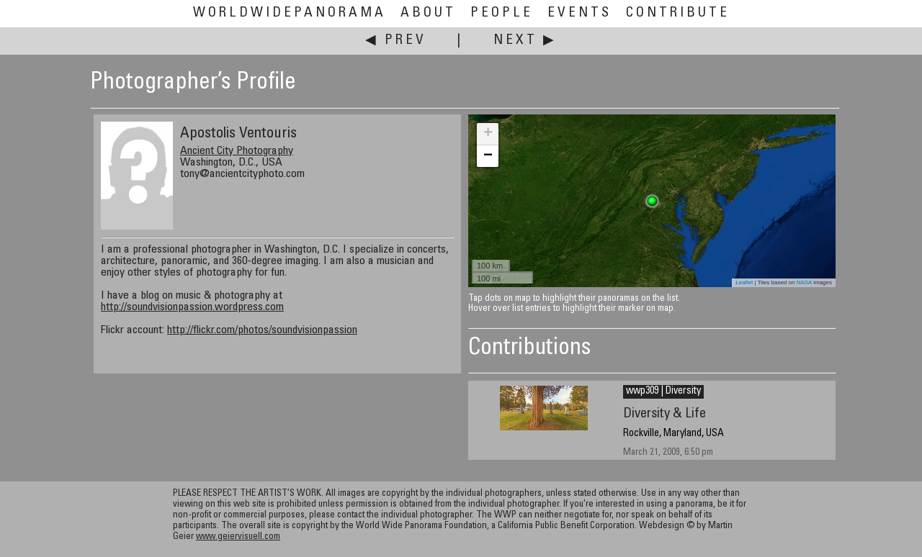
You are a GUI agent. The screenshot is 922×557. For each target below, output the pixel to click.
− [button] (488, 156)
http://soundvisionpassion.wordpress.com (192, 307)
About (428, 13)
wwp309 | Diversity (663, 391)
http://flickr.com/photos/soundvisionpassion (262, 330)
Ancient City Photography (236, 151)
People (501, 13)
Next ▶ (525, 40)
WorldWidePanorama (289, 13)
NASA (804, 282)
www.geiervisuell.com (238, 537)
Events (579, 13)
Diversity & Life (664, 414)
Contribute (678, 13)
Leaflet (744, 282)
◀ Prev (395, 40)
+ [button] (488, 134)
